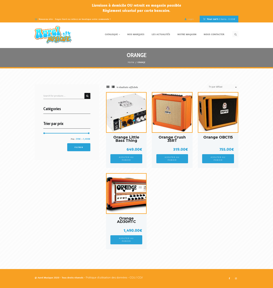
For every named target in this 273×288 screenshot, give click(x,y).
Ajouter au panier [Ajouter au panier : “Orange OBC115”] (218, 158)
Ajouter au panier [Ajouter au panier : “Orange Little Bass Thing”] (126, 158)
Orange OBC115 (218, 137)
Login (191, 19)
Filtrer (79, 147)
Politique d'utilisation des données (106, 277)
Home (131, 62)
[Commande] (222, 87)
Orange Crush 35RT (172, 139)
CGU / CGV (136, 277)
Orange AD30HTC (126, 220)
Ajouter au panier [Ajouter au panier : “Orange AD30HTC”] (126, 239)
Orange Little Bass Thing (126, 139)
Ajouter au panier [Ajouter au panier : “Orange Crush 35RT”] (172, 158)
